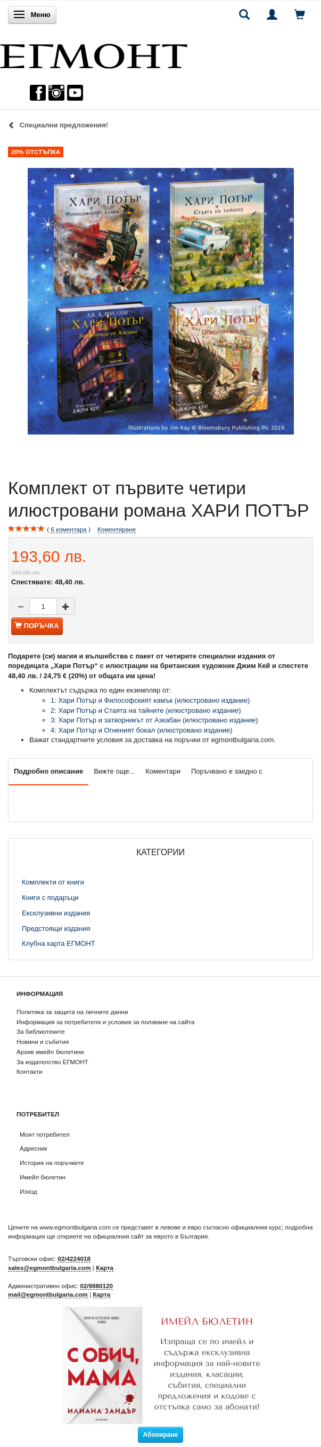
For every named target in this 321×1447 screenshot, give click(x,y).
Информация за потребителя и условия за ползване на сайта (105, 1021)
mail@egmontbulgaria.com (48, 1294)
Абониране (160, 1434)
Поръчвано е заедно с (226, 771)
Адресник (33, 1148)
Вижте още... (114, 771)
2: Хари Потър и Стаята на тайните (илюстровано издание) (146, 710)
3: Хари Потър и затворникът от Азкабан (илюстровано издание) (154, 720)
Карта (104, 1267)
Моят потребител (44, 1134)
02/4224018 (73, 1258)
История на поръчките (52, 1162)
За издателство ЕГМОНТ (52, 1061)
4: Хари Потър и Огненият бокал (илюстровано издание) (142, 730)
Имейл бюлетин (42, 1176)
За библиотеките (41, 1031)
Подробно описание (48, 771)
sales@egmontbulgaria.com (49, 1267)
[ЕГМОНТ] (93, 54)
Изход (28, 1191)
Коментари (162, 771)
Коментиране (116, 529)
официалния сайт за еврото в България (150, 1236)
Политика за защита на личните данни (72, 1011)
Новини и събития (43, 1041)
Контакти (30, 1071)
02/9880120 (96, 1285)
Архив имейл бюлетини (50, 1051)
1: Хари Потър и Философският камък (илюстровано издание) (150, 700)
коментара (68, 529)
